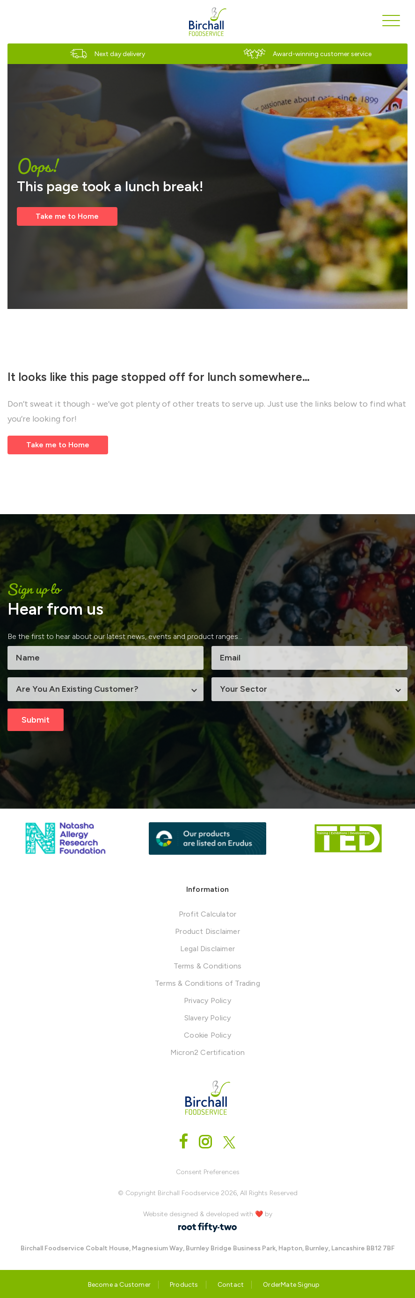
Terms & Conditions (208, 965)
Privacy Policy (207, 1000)
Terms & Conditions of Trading (207, 983)
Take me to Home (67, 216)
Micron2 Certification (207, 1052)
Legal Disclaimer (207, 948)
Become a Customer (119, 1285)
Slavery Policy (207, 1017)
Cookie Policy (207, 1035)
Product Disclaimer (207, 931)
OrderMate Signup (291, 1285)
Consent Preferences (208, 1172)
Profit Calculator (207, 914)
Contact (231, 1285)
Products (184, 1285)
